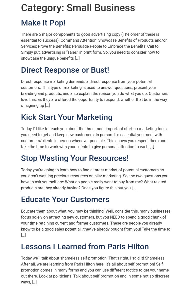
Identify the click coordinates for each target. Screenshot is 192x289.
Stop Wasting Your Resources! (75, 158)
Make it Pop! (43, 22)
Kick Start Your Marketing (66, 117)
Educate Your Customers (65, 199)
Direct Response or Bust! (65, 70)
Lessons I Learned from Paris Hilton (85, 246)
